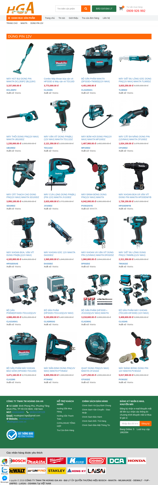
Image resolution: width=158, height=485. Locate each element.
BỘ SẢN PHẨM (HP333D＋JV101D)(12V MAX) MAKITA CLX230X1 (95, 311)
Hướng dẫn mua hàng (64, 410)
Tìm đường (5, 462)
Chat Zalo (4, 471)
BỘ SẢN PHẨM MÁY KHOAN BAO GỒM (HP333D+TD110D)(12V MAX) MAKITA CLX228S (21, 369)
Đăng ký (146, 423)
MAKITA (24, 23)
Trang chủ (50, 18)
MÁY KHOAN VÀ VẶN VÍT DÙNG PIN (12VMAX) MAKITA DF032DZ (97, 253)
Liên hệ (106, 18)
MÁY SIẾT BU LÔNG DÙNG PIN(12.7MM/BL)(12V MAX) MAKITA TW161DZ (132, 254)
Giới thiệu (73, 18)
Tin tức (61, 18)
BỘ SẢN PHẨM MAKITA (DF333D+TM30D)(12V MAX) (95, 80)
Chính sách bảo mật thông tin (96, 425)
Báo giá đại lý (104, 8)
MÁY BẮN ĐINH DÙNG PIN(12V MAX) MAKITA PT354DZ (59, 369)
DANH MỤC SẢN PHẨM (21, 18)
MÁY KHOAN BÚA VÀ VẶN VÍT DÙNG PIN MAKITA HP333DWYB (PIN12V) (135, 196)
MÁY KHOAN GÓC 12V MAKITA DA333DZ (59, 253)
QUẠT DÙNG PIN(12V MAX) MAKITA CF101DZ (95, 369)
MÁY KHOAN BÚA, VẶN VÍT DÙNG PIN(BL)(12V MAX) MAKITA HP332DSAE (20, 254)
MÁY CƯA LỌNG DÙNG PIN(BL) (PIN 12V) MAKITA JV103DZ (60, 195)
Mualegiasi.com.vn (16, 421)
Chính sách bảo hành (92, 417)
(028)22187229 (37, 412)
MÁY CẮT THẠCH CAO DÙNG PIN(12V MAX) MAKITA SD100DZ (22, 195)
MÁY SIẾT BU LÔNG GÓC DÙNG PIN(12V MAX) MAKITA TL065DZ (135, 80)
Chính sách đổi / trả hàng (94, 421)
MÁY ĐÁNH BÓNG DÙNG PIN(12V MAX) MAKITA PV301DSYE (94, 196)
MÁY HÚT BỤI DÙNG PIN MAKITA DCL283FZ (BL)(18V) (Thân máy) (20, 80)
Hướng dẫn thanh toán (65, 417)
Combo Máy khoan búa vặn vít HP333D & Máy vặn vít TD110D (59, 80)
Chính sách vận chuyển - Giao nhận (96, 411)
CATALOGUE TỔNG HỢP (66, 424)
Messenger (5, 479)
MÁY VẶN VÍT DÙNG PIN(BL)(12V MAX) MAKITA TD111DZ (58, 138)
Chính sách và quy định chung (96, 405)
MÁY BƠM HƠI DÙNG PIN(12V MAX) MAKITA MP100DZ (96, 138)
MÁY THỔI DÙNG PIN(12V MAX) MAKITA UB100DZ (22, 138)
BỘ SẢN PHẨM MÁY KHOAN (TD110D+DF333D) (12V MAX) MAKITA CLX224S (134, 311)
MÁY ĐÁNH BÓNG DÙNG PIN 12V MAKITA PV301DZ (133, 369)
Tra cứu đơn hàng (90, 18)
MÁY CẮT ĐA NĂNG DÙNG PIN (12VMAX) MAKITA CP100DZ (134, 138)
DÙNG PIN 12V (36, 23)
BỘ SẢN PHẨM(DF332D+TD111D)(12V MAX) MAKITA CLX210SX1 (21, 311)
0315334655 (18, 412)
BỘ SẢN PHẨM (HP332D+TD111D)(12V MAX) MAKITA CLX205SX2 (58, 311)
